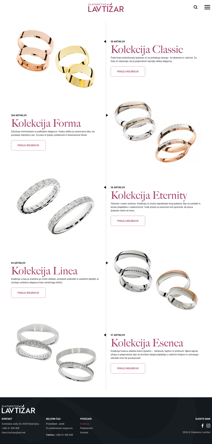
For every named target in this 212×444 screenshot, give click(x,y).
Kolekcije (84, 423)
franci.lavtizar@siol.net (13, 432)
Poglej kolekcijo (128, 71)
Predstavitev (86, 428)
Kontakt (84, 432)
